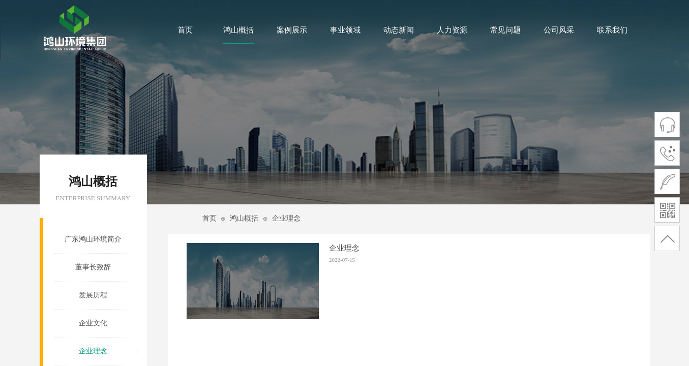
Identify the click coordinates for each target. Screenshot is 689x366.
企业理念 (286, 218)
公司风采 (559, 30)
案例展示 (292, 30)
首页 (185, 30)
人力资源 (452, 30)
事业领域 (345, 30)
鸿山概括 (238, 30)
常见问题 (505, 30)
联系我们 (612, 30)
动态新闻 (398, 30)
